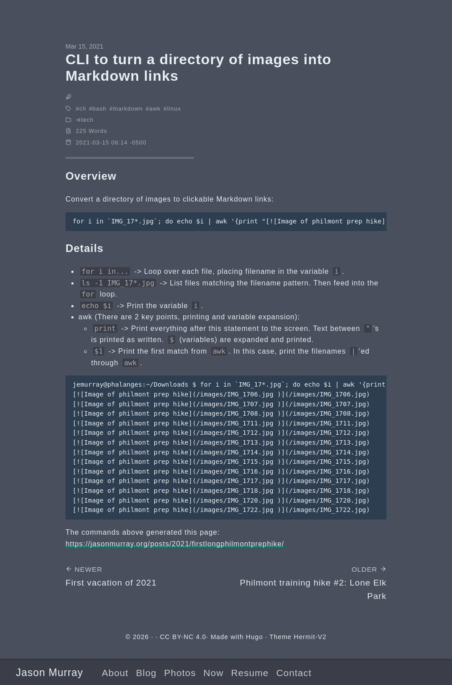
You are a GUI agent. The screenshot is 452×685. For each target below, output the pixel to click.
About (115, 673)
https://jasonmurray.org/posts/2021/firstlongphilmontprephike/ (175, 544)
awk (155, 108)
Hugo (254, 636)
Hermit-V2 (310, 636)
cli (82, 108)
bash (100, 108)
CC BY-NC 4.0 (183, 636)
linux (174, 108)
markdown (128, 108)
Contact (294, 673)
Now (213, 673)
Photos (180, 673)
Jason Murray (49, 672)
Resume (249, 673)
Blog (146, 673)
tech (87, 119)
